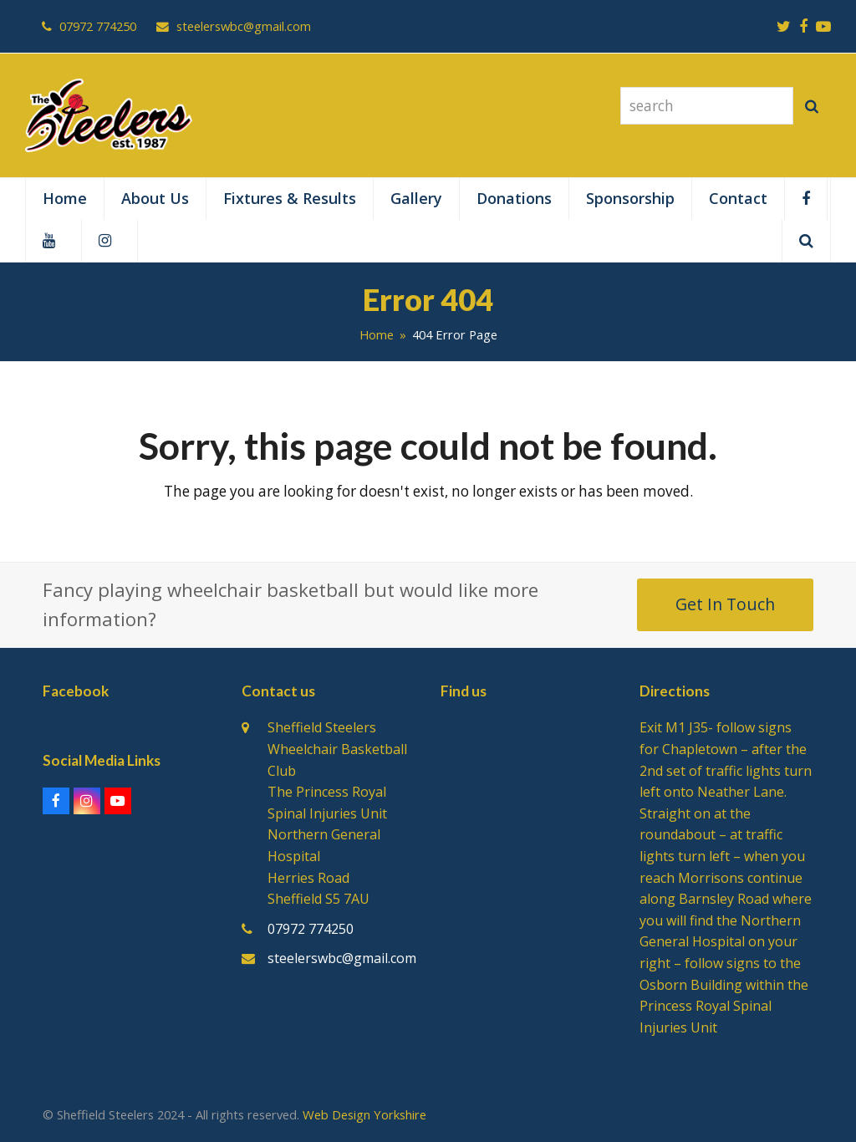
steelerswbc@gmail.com (342, 958)
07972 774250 (311, 929)
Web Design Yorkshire (364, 1114)
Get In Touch (725, 604)
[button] (806, 241)
